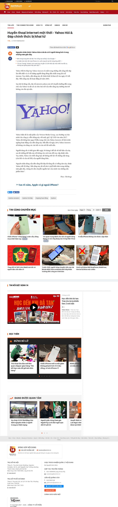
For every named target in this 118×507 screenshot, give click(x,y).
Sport (35, 438)
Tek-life (76, 12)
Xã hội (62, 12)
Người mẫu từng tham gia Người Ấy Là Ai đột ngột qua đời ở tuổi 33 (52, 422)
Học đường (84, 12)
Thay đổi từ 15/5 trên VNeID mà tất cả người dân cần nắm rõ (21, 268)
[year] (98, 210)
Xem (106, 210)
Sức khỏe (69, 12)
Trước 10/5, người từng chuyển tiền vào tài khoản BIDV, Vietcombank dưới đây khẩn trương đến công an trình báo (58, 269)
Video (102, 12)
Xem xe (65, 25)
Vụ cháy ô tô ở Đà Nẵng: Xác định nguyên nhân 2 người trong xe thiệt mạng (22, 422)
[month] (90, 210)
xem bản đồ (12, 473)
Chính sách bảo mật (52, 494)
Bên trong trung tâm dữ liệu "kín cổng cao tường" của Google (36, 58)
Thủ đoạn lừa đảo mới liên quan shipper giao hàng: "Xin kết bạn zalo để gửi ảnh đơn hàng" (22, 367)
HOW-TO (39, 25)
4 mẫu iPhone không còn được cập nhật (93, 237)
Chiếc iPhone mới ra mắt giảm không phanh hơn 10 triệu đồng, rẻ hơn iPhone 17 (52, 365)
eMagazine (9, 1)
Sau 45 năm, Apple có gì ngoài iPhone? (39, 184)
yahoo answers (14, 198)
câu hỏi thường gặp (27, 450)
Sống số (48, 25)
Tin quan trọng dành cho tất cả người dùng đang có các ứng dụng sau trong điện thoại (59, 238)
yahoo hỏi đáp (28, 198)
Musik (18, 12)
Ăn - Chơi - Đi (54, 12)
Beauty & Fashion (27, 12)
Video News (66, 310)
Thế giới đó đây (75, 438)
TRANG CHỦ (4, 12)
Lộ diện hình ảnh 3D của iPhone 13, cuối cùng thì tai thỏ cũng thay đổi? (39, 61)
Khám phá (107, 25)
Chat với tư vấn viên (54, 486)
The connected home (25, 25)
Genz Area (19, 1)
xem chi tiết (50, 490)
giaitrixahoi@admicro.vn (53, 482)
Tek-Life (90, 438)
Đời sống (38, 12)
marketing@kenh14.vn (53, 474)
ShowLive (29, 1)
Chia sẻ (12, 47)
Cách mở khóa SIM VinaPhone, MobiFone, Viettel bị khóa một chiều (91, 268)
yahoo (54, 198)
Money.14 (45, 12)
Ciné (13, 12)
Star (8, 12)
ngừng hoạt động (42, 198)
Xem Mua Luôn (94, 12)
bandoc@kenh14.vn (45, 450)
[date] (82, 210)
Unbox (57, 25)
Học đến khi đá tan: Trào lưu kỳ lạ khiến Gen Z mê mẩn (70, 301)
